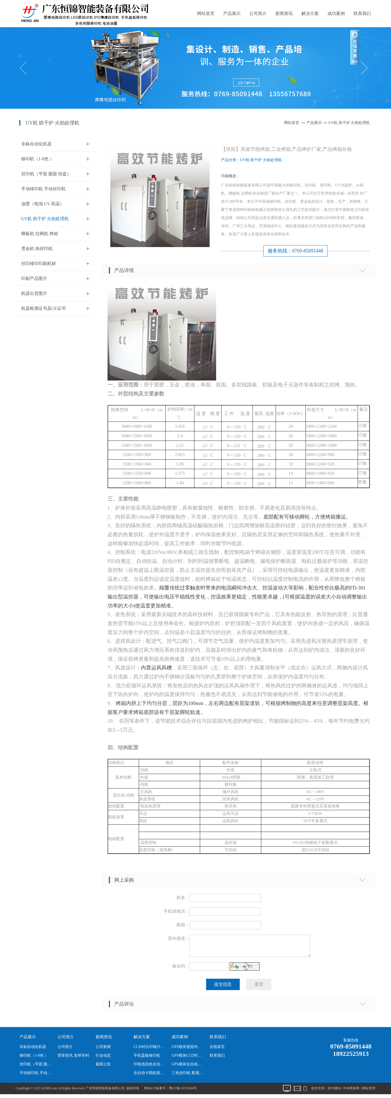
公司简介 (258, 13)
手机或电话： (176, 911)
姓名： (183, 897)
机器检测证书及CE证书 (43, 308)
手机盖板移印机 (147, 1059)
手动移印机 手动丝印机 (43, 188)
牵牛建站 (334, 1091)
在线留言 (217, 1050)
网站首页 (206, 13)
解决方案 (310, 13)
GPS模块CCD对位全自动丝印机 (188, 1059)
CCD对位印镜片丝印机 (150, 1050)
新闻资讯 (284, 13)
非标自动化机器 (36, 144)
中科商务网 (351, 1091)
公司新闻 (103, 1050)
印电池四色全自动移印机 (150, 1067)
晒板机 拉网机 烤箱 (39, 233)
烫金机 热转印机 (37, 248)
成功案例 (336, 13)
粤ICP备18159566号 (183, 1091)
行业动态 (103, 1059)
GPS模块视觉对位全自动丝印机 (188, 1050)
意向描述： (179, 938)
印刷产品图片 (34, 278)
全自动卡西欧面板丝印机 (150, 1076)
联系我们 (362, 13)
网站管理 (368, 1091)
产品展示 (232, 13)
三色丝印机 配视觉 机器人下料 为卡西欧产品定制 (188, 1076)
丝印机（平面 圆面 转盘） (46, 173)
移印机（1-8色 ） (37, 159)
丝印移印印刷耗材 (38, 263)
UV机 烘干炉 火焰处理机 (349, 123)
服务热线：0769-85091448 (295, 251)
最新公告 (103, 1067)
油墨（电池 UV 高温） (42, 203)
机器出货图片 (34, 293)
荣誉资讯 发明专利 (73, 1059)
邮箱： (183, 924)
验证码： (181, 969)
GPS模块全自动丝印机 (188, 1067)
